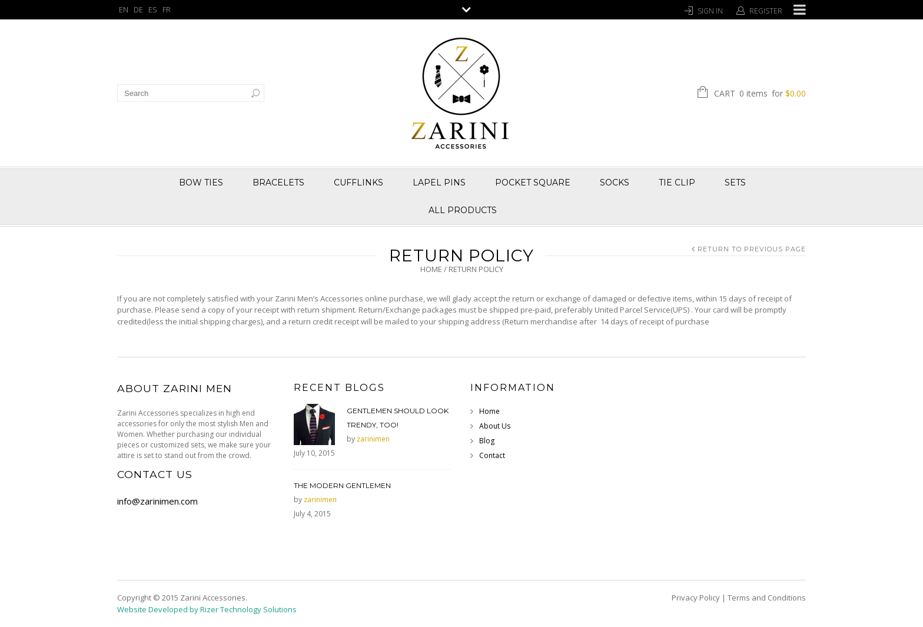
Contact (492, 455)
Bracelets (278, 182)
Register (765, 11)
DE (138, 9)
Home (431, 269)
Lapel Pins (439, 182)
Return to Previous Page (752, 249)
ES (152, 9)
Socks (614, 182)
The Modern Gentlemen (342, 485)
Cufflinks (358, 182)
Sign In (710, 11)
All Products (463, 210)
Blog (486, 441)
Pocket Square (532, 182)
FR (166, 9)
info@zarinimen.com (157, 501)
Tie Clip (677, 182)
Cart (760, 94)
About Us (494, 426)
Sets (735, 182)
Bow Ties (201, 182)
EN (123, 9)
